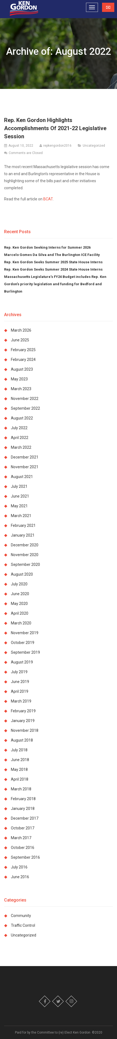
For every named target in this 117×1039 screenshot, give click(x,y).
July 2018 (19, 750)
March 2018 (21, 789)
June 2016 (20, 877)
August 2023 (22, 369)
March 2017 (21, 838)
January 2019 (23, 721)
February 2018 (23, 799)
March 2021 (21, 516)
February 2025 (23, 350)
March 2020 (21, 623)
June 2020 (20, 594)
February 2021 (23, 525)
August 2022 (22, 418)
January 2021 (23, 535)
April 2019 (19, 691)
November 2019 (24, 633)
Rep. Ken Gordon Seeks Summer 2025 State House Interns (53, 262)
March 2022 (21, 447)
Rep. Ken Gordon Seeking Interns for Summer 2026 (47, 247)
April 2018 (19, 779)
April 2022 (19, 437)
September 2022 (25, 408)
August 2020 (22, 574)
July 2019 (19, 672)
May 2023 (19, 379)
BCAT (48, 199)
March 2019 (21, 701)
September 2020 (25, 564)
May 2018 (19, 769)
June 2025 (20, 340)
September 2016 (25, 857)
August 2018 (22, 740)
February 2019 (23, 711)
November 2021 (24, 467)
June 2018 (20, 760)
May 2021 (19, 506)
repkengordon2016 (57, 145)
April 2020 (19, 613)
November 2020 (24, 555)
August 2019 (22, 662)
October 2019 (22, 642)
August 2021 (22, 476)
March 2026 (21, 330)
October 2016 (22, 847)
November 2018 (24, 730)
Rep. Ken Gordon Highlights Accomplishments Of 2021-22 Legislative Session (55, 128)
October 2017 (22, 828)
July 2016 (19, 867)
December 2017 (24, 818)
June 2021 (20, 496)
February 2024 (23, 359)
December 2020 (24, 545)
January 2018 (23, 808)
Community (21, 915)
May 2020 (19, 603)
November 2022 (24, 398)
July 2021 (19, 486)
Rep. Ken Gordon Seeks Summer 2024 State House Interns (53, 269)
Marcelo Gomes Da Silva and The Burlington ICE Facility (52, 255)
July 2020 (19, 584)
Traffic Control (23, 925)
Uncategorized (94, 145)
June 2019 (20, 681)
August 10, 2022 (20, 145)
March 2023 (21, 389)
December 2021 (24, 457)
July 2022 (19, 428)
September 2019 (25, 652)
